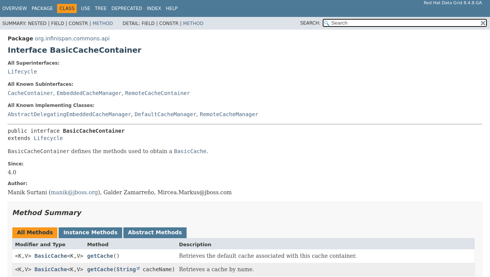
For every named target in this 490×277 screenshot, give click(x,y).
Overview (14, 8)
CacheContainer (30, 93)
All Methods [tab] (35, 232)
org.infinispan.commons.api (72, 38)
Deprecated (126, 8)
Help (172, 8)
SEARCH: (310, 23)
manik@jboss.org (74, 192)
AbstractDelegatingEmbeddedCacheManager (69, 114)
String (126, 269)
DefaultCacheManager (165, 114)
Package (42, 8)
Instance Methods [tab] (90, 232)
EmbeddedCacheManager (89, 93)
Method (103, 23)
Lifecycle (22, 71)
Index (154, 8)
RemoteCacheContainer (157, 93)
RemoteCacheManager (229, 114)
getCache (100, 256)
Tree (101, 8)
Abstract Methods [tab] (155, 232)
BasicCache (51, 256)
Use (85, 8)
